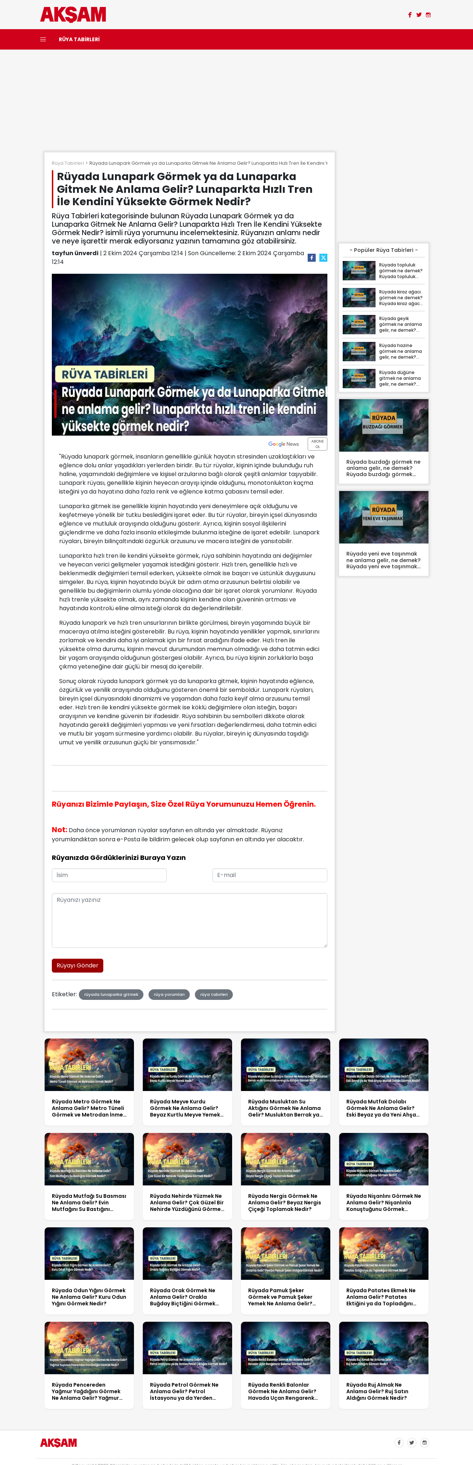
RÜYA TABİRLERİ (79, 39)
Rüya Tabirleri (68, 163)
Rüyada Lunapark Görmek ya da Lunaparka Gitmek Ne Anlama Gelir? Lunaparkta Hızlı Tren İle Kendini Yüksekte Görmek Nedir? (235, 163)
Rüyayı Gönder (78, 965)
